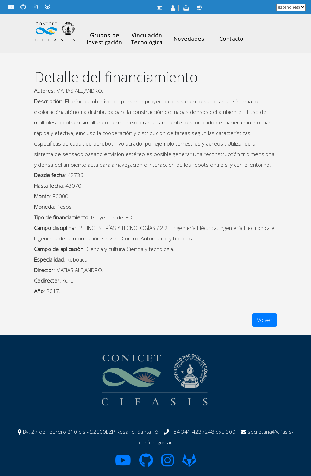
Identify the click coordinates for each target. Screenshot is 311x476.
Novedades (189, 38)
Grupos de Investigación (104, 39)
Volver (264, 320)
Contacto (231, 38)
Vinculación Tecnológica (147, 39)
